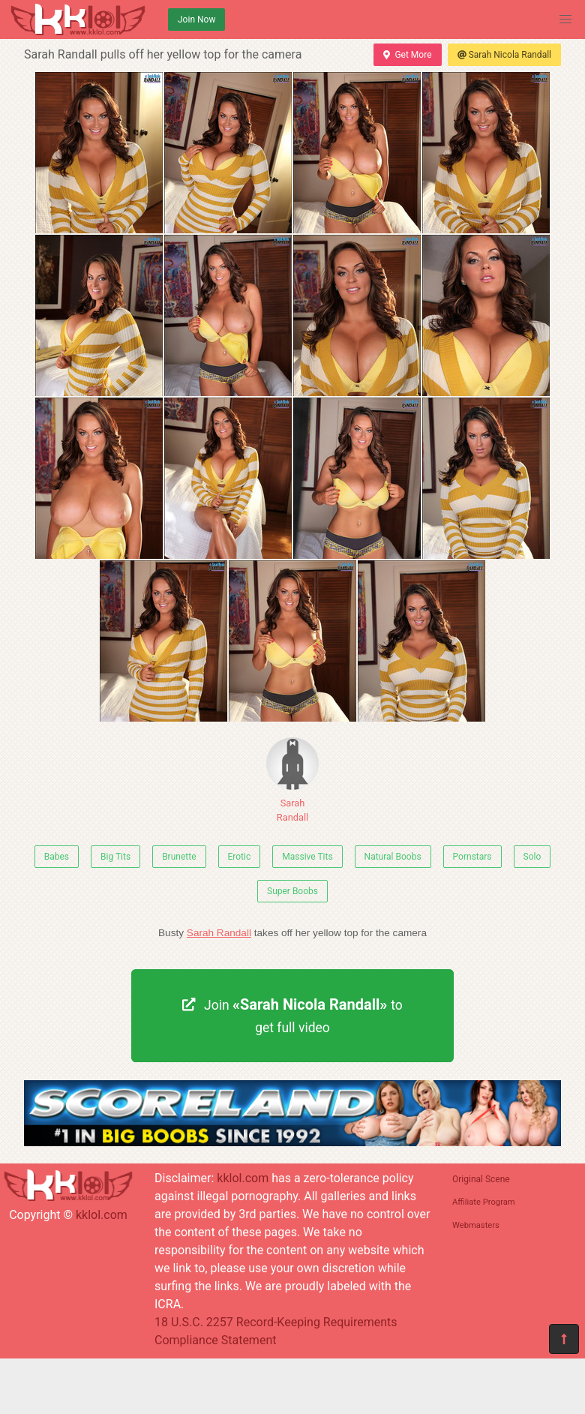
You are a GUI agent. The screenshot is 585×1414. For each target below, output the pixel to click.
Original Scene (481, 1179)
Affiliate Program (483, 1202)
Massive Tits (307, 856)
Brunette (179, 856)
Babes (56, 856)
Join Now (196, 19)
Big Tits (115, 856)
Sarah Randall (292, 780)
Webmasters (476, 1225)
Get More (407, 55)
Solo (533, 856)
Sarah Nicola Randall (505, 55)
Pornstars (472, 856)
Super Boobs (292, 891)
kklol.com (102, 1215)
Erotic (239, 856)
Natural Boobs (393, 856)
